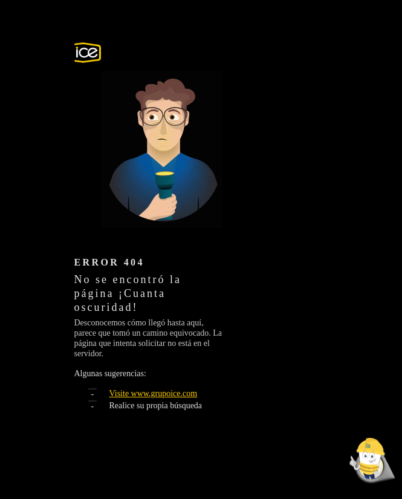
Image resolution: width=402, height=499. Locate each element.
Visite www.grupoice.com (153, 393)
